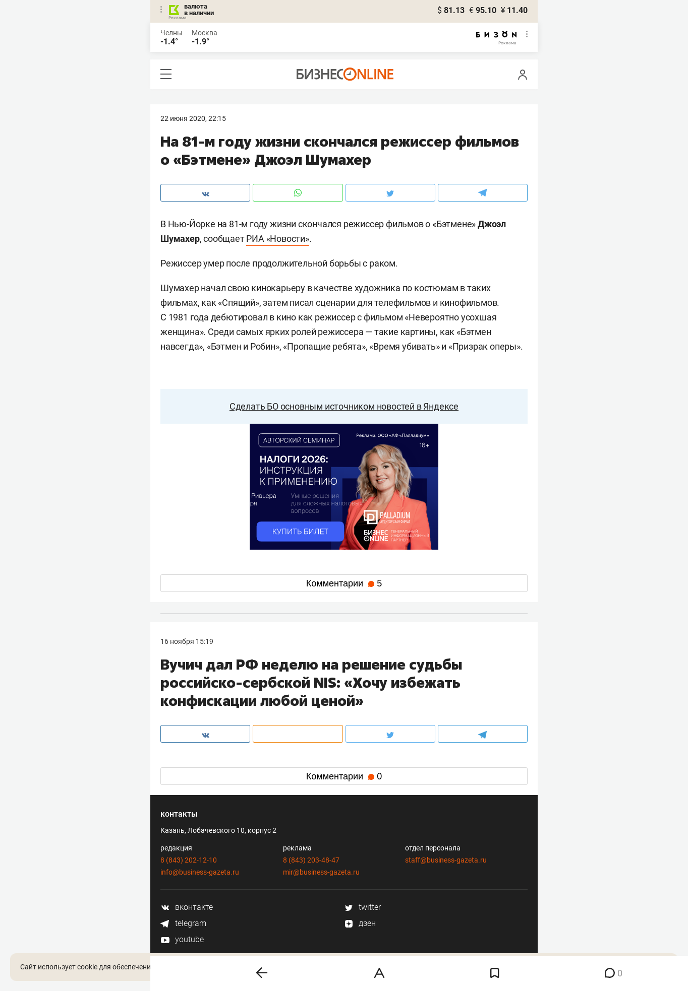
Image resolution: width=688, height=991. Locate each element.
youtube (182, 939)
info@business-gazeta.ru (199, 872)
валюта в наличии (199, 9)
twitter (362, 907)
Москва (204, 33)
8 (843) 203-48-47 (311, 860)
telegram (183, 923)
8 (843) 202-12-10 (188, 860)
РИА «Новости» (277, 238)
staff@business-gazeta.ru (446, 860)
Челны (171, 33)
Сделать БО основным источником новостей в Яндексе (344, 406)
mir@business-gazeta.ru (321, 872)
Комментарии (344, 583)
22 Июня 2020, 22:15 (193, 118)
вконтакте (186, 907)
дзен (360, 923)
